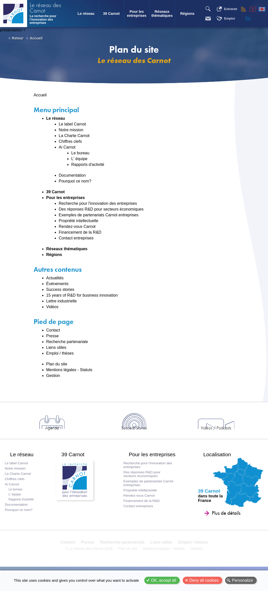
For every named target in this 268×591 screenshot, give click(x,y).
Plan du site (56, 364)
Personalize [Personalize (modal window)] (242, 580)
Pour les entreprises (137, 14)
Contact (53, 330)
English (261, 9)
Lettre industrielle (61, 301)
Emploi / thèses (60, 353)
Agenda (89, 434)
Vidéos (52, 307)
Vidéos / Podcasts (179, 434)
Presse (52, 336)
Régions (187, 14)
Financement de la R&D (80, 232)
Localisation (211, 463)
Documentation (72, 175)
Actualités (54, 278)
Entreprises (223, 434)
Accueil (36, 38)
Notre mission (71, 130)
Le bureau (80, 153)
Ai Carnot (67, 147)
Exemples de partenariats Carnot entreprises (99, 215)
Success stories (60, 289)
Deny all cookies (204, 580)
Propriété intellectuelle (78, 221)
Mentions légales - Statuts (69, 370)
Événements (57, 284)
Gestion (53, 375)
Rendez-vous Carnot (77, 226)
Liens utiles (56, 347)
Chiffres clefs (70, 141)
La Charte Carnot (74, 136)
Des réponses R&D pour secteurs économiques (101, 209)
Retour (17, 38)
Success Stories (134, 434)
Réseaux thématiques (162, 14)
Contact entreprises (76, 238)
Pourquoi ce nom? (75, 181)
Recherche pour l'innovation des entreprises (98, 203)
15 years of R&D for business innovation (82, 295)
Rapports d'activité (87, 164)
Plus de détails (225, 524)
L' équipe (79, 159)
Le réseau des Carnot (45, 8)
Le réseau (86, 14)
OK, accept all (163, 580)
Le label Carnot (72, 124)
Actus (44, 434)
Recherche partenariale (67, 342)
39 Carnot (111, 14)
